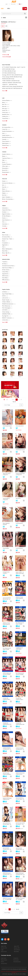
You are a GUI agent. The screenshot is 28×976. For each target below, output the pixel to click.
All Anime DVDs (7, 237)
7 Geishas (5, 261)
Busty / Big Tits (6, 253)
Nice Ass (5, 106)
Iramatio (5, 139)
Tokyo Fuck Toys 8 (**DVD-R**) (6, 474)
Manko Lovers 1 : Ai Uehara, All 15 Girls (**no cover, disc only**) (20, 573)
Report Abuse (4, 960)
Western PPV (17, 948)
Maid (4, 160)
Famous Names (7, 100)
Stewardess (5, 168)
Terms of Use (4, 951)
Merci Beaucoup (7, 306)
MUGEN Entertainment (9, 304)
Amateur (5, 212)
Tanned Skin (6, 118)
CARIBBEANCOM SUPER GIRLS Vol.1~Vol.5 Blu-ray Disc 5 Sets (20, 648)
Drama (5, 218)
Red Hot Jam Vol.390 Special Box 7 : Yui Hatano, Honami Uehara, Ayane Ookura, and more (20, 823)
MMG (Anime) (6, 279)
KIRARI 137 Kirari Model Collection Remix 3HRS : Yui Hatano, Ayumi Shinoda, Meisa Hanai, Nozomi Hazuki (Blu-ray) (20, 597)
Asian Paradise (6, 548)
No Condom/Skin (7, 127)
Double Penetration (8, 131)
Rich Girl (5, 195)
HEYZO (5, 296)
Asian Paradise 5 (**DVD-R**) (6, 499)
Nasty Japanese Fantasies (6, 524)
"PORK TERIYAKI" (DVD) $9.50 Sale (11, 80)
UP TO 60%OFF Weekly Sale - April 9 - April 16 (13, 67)
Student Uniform (7, 154)
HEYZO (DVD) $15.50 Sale (8, 69)
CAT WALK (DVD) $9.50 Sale (9, 73)
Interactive (5, 208)
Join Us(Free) (17, 949)
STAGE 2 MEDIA (7, 302)
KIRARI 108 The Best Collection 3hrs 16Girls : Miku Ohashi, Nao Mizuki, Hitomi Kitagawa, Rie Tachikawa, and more (7, 799)
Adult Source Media (8, 267)
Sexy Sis (5, 187)
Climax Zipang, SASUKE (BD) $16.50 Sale (12, 76)
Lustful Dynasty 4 (19, 548)
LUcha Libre (6, 320)
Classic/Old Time (7, 210)
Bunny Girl (5, 170)
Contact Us (15, 958)
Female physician (7, 164)
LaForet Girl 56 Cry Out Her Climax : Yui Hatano (7, 823)
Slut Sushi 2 (18, 498)
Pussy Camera (6, 141)
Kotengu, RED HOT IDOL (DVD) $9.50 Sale (12, 75)
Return (2, 961)
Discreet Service (17, 961)
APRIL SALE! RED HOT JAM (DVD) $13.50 (12, 88)
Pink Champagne (7, 308)
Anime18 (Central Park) (8, 265)
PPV (8, 8)
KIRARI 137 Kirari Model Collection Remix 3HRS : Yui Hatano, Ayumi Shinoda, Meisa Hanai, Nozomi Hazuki (7, 623)
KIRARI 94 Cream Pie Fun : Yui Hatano (20, 899)
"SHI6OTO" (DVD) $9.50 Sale (9, 84)
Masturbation (6, 143)
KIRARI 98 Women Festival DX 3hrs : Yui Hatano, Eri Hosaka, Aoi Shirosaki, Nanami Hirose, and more (20, 874)
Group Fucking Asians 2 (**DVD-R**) (20, 474)
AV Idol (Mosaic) (6, 216)
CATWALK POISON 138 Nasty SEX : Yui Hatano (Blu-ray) (7, 748)
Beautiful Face (7, 114)
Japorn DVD (3, 946)
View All (4, 90)
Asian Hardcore (7, 220)
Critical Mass (5, 271)
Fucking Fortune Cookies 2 (6, 572)
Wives (4, 189)
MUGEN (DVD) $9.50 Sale (8, 78)
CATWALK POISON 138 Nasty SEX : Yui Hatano (20, 748)
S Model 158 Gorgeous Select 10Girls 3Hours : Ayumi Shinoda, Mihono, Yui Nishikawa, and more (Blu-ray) (7, 699)
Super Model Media (8, 294)
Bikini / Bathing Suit (7, 249)
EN (21, 4)
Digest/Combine (7, 214)
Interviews (5, 224)
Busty (5, 102)
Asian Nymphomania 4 (20, 449)
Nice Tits (5, 104)
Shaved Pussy (6, 145)
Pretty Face (6, 112)
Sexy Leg (5, 108)
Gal (4, 185)
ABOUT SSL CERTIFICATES (4, 935)
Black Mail (5, 251)
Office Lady (6, 166)
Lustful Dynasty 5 (19, 523)
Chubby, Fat (5, 116)
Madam (5, 193)
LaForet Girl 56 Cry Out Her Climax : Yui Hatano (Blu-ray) (20, 798)
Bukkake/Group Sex (8, 137)
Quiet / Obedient (7, 197)
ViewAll (4, 120)
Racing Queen (6, 172)
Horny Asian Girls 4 (20, 425)
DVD (2, 8)
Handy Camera (6, 135)
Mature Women (7, 191)
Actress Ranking (6, 56)
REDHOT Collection (8, 318)
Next (14, 401)
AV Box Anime (6, 269)
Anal (4, 133)
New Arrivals (6, 235)
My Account (16, 960)
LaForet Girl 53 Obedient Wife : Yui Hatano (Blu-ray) (7, 848)
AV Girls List (5, 54)
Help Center (13, 4)
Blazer (4, 156)
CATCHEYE (6, 310)
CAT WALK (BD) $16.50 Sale (9, 71)
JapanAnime (5, 273)
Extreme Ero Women (8, 183)
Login (6, 4)
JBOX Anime (5, 275)
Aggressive (5, 245)
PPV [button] (6, 26)
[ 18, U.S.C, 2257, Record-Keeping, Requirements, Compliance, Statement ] (14, 972)
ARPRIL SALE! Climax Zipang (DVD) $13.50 (12, 86)
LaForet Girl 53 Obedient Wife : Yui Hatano (20, 849)
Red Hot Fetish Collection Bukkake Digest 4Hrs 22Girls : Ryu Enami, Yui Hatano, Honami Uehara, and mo (7, 773)
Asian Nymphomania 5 (7, 425)
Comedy (4, 226)
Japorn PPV (16, 946)
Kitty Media (5, 277)
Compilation (6, 243)
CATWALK (5, 292)
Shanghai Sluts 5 (6, 449)
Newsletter (16, 951)
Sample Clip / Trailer (8, 239)
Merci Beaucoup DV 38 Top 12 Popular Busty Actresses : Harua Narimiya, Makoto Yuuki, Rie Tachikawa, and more (20, 674)
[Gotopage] (12, 405)
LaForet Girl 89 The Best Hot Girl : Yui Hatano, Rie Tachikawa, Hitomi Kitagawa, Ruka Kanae (7, 598)
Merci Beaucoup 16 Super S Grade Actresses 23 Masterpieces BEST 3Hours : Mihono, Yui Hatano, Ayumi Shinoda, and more (7, 649)
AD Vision (5, 263)
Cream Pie (6, 129)
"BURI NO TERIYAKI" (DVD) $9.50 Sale (11, 82)
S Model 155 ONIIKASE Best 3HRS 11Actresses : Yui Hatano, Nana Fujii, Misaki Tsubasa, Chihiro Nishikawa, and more (20, 724)
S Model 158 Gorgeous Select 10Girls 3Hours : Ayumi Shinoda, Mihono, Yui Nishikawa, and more (20, 699)
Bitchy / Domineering (8, 199)
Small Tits (5, 110)
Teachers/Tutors (7, 158)
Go (21, 405)
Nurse (4, 162)
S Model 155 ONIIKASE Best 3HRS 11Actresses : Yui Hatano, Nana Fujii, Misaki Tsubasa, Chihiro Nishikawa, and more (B (7, 723)
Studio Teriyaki (7, 300)
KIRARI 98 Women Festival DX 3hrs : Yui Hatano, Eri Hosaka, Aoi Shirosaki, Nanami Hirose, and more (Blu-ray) (7, 873)
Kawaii (5, 181)
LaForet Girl (6, 298)
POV (4, 222)
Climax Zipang (6, 312)
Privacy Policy (4, 963)
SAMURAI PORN (7, 314)
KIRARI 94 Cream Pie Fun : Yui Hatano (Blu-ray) (7, 899)
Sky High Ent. (6, 316)
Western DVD (4, 948)
